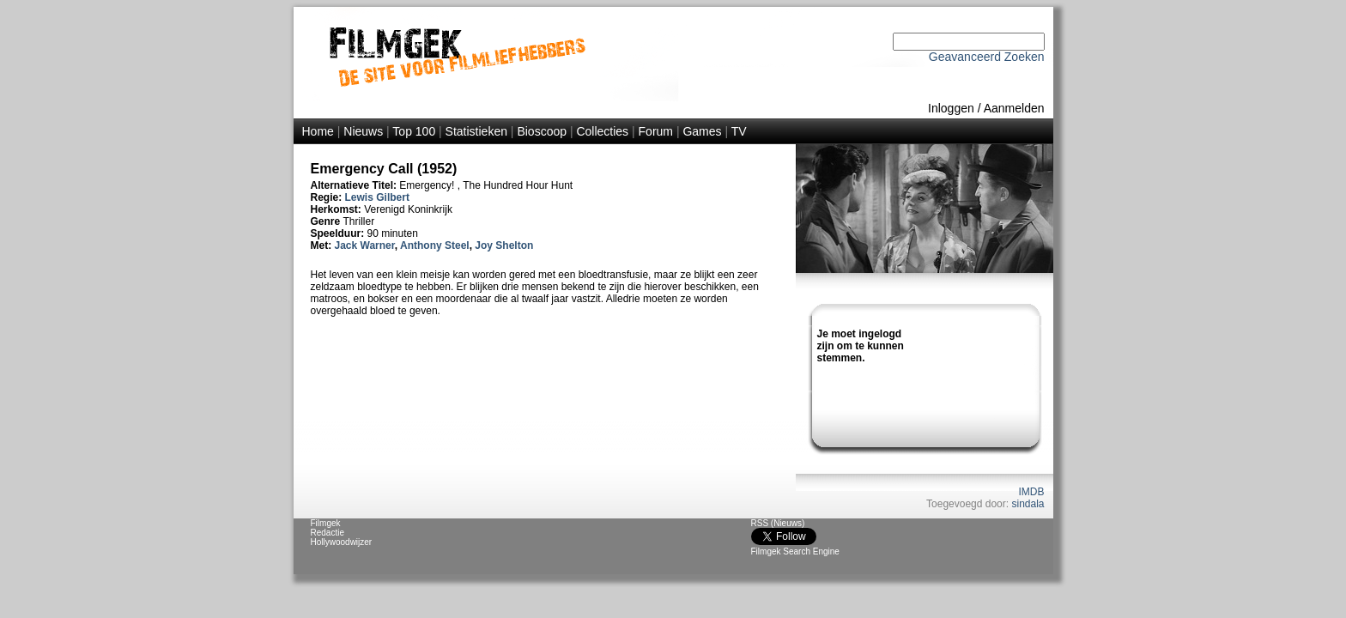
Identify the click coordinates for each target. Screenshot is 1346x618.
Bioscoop (542, 131)
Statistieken (476, 131)
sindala (1027, 504)
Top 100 (413, 131)
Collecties (602, 131)
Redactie (327, 532)
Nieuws (363, 131)
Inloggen (951, 108)
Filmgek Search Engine (795, 551)
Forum (656, 131)
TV (739, 131)
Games (701, 131)
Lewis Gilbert (377, 197)
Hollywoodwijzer (342, 542)
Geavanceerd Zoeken (987, 57)
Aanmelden (1014, 108)
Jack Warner (365, 245)
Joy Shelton (504, 245)
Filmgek (326, 523)
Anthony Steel (435, 245)
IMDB (1032, 492)
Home (318, 131)
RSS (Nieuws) (778, 523)
